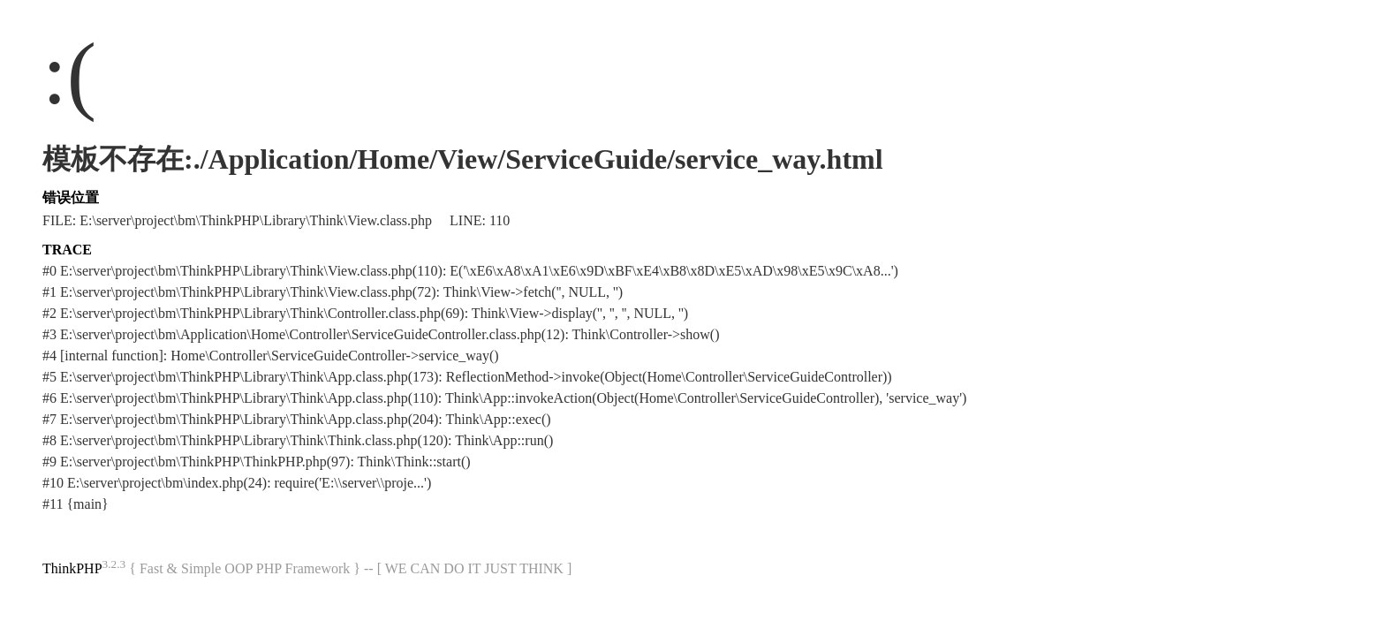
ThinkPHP (72, 568)
